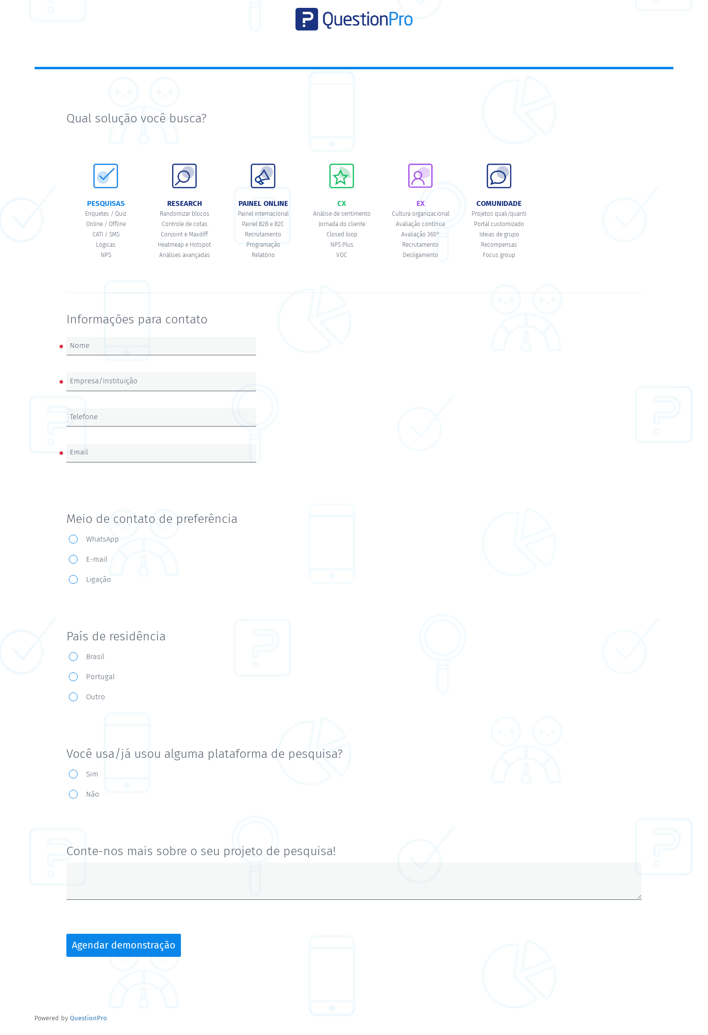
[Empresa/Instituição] (161, 381)
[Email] (161, 452)
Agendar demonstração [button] (124, 945)
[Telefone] (161, 417)
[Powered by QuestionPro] (88, 1018)
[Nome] (161, 346)
